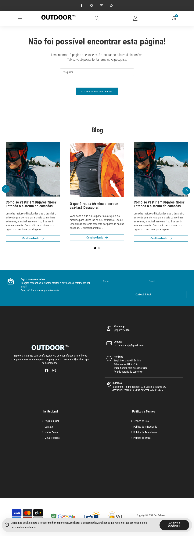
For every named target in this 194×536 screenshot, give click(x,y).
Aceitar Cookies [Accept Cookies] (174, 526)
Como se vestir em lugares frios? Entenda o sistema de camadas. (31, 204)
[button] (20, 18)
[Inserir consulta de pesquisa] (97, 72)
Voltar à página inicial (97, 91)
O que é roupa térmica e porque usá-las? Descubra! (94, 205)
